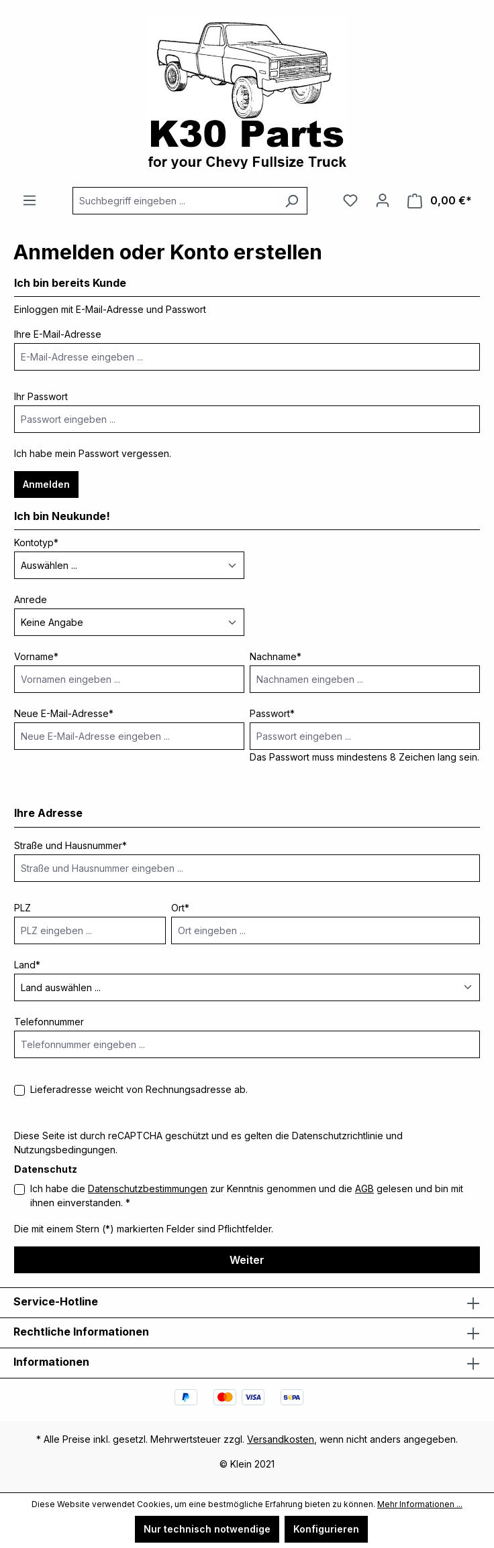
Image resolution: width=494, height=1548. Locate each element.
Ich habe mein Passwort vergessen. (92, 453)
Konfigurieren (326, 1529)
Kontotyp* (36, 542)
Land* (27, 964)
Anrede (30, 599)
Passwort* (272, 713)
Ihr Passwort (41, 396)
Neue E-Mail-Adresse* (63, 713)
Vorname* (36, 656)
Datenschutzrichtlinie (337, 1135)
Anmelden (46, 484)
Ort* (180, 907)
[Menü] (29, 200)
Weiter (247, 1260)
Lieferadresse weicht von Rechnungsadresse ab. (139, 1089)
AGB (364, 1188)
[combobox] (174, 200)
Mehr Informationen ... (419, 1504)
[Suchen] (291, 200)
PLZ (22, 907)
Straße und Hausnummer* (70, 845)
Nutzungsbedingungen (64, 1149)
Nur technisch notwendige (207, 1529)
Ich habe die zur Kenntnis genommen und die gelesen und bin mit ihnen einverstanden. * (246, 1195)
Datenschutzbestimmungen (147, 1188)
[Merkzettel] (350, 200)
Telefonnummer (49, 1021)
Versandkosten (280, 1439)
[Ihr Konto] (382, 200)
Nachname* (275, 656)
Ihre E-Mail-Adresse (57, 334)
